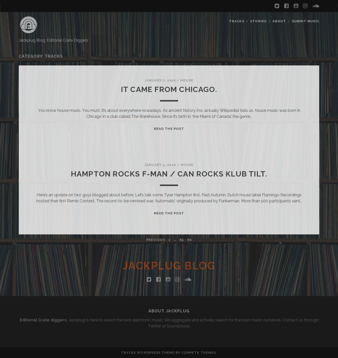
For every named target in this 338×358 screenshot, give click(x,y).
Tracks (236, 21)
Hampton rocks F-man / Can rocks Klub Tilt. (169, 173)
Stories (258, 21)
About (279, 21)
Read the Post (169, 129)
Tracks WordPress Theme (148, 352)
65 (182, 240)
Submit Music (305, 21)
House (186, 80)
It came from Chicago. (169, 89)
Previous (155, 240)
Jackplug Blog (169, 266)
